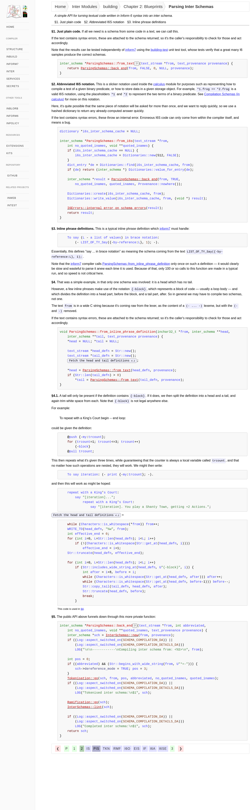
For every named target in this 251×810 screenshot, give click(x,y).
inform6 (12, 116)
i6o (127, 747)
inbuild (11, 56)
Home (60, 6)
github (12, 175)
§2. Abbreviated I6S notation (104, 22)
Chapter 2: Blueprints (143, 6)
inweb (11, 198)
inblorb (12, 108)
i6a (152, 747)
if (144, 747)
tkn (106, 747)
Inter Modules (84, 6)
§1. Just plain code (67, 22)
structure (14, 49)
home (10, 27)
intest (11, 205)
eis (137, 747)
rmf (117, 747)
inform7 (12, 64)
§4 (82, 607)
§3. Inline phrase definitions (146, 22)
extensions (15, 146)
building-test (159, 49)
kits (9, 153)
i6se (163, 747)
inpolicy (12, 123)
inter (10, 71)
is (88, 747)
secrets (12, 86)
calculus (159, 84)
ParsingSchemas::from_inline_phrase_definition (136, 263)
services (13, 78)
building (110, 6)
